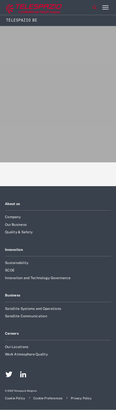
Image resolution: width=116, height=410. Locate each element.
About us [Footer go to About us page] (12, 204)
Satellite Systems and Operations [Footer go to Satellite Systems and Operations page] (33, 309)
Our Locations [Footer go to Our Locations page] (16, 347)
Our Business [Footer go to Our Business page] (16, 225)
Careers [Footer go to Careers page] (12, 333)
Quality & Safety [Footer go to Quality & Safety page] (19, 232)
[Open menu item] (105, 7)
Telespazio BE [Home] (21, 20)
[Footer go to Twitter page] (9, 375)
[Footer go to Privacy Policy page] (81, 398)
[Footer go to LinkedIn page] (23, 375)
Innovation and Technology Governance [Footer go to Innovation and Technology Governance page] (38, 278)
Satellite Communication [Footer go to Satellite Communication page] (26, 316)
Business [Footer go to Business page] (12, 295)
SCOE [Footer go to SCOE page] (10, 270)
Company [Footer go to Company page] (13, 217)
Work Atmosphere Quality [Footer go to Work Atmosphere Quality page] (26, 354)
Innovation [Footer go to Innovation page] (14, 250)
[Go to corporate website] (24, 7)
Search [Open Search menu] (95, 7)
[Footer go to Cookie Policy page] (15, 398)
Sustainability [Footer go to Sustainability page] (17, 263)
